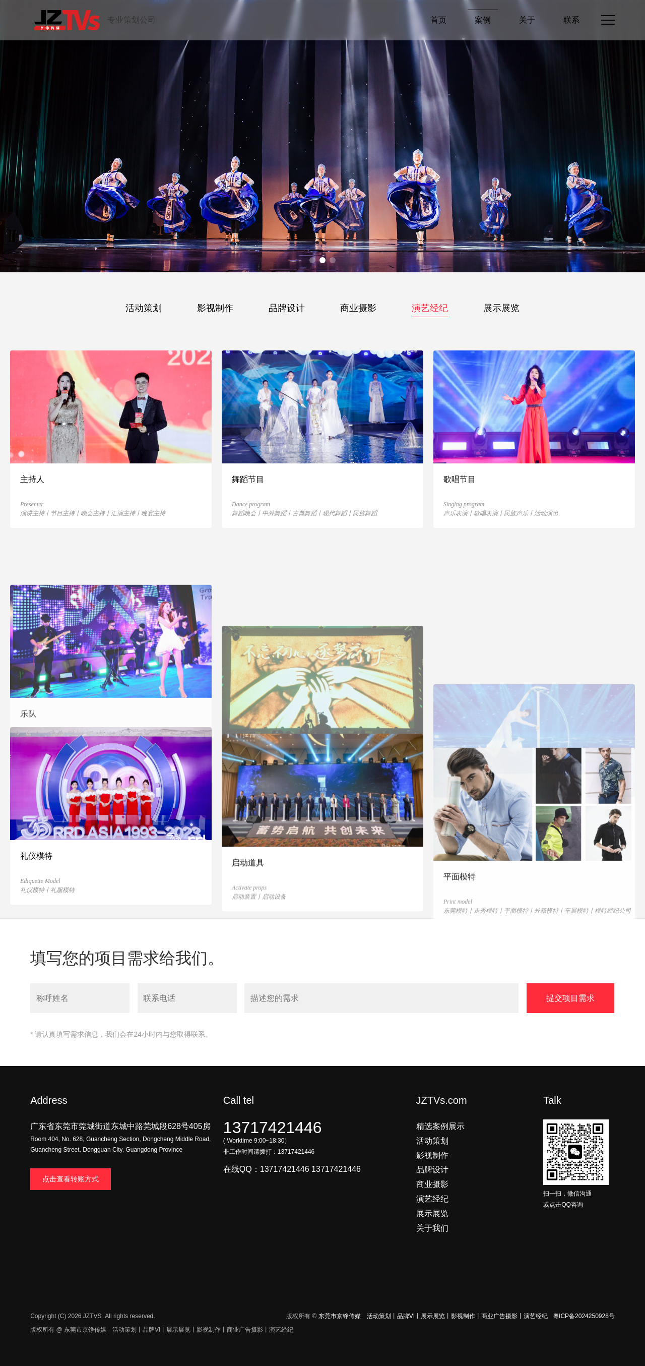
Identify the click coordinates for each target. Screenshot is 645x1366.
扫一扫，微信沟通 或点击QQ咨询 (576, 1193)
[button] (312, 260)
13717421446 (272, 1127)
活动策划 (143, 308)
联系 (571, 20)
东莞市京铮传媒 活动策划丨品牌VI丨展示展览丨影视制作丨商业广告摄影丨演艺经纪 (433, 1316)
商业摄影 (358, 308)
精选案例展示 (440, 1126)
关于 (527, 20)
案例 (483, 20)
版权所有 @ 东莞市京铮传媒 (68, 1329)
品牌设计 (287, 308)
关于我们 (432, 1228)
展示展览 (501, 308)
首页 (438, 20)
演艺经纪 (430, 308)
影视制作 (215, 308)
